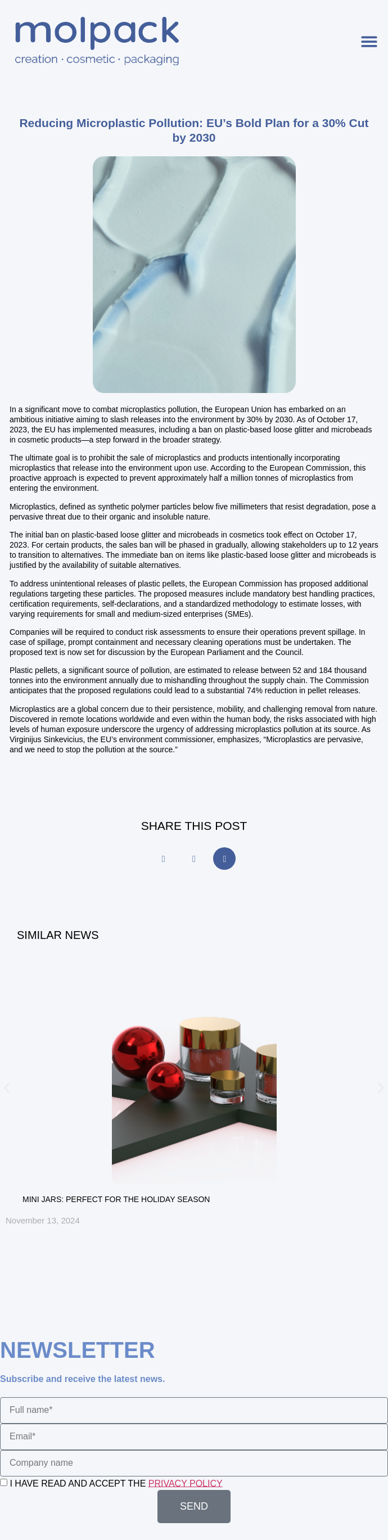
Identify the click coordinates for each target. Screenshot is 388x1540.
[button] (370, 41)
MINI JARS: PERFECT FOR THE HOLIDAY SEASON (116, 1199)
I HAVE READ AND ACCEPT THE (116, 1483)
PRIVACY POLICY (185, 1483)
